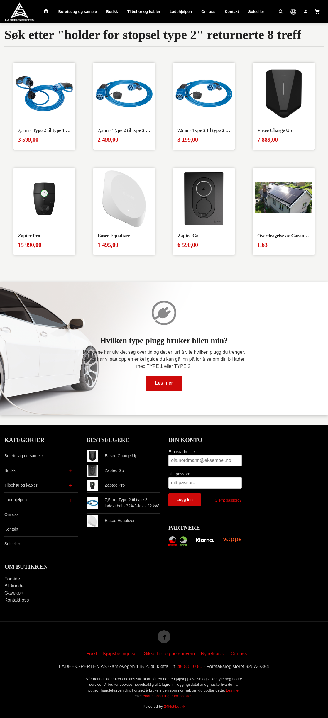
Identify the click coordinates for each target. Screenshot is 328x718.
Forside (12, 578)
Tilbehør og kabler (143, 11)
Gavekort (13, 592)
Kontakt (232, 11)
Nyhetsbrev (213, 653)
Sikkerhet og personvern (169, 653)
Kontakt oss (16, 599)
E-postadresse (181, 451)
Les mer (164, 382)
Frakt (91, 653)
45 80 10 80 (189, 666)
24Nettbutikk (174, 706)
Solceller (256, 11)
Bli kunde (14, 585)
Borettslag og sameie (77, 11)
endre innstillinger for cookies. (168, 696)
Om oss (208, 11)
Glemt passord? (228, 500)
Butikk (112, 11)
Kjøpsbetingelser (120, 653)
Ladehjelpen (181, 11)
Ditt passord (179, 474)
